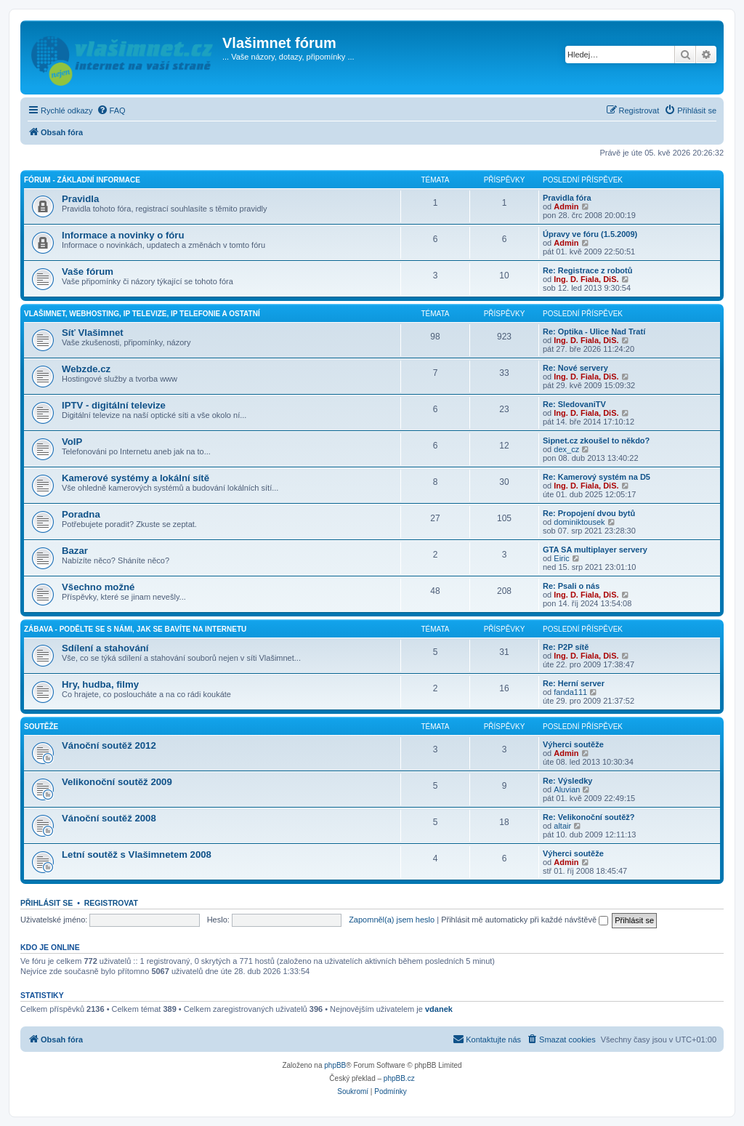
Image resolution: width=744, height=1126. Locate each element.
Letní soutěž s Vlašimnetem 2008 (136, 854)
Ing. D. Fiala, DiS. (586, 279)
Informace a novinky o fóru (123, 235)
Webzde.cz (86, 368)
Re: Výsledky (567, 780)
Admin (566, 206)
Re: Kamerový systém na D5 (596, 476)
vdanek (439, 1009)
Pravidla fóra (567, 197)
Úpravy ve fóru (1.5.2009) (590, 234)
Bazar (75, 550)
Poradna (81, 514)
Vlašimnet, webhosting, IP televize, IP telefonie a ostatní (142, 314)
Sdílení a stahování (105, 648)
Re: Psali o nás (571, 586)
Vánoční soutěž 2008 (109, 818)
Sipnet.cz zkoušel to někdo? (596, 440)
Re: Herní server (573, 683)
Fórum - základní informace (82, 180)
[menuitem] (111, 110)
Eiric (561, 558)
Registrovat (111, 902)
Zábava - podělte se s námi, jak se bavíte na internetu (135, 629)
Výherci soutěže (573, 744)
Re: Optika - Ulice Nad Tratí (594, 331)
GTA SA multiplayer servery (595, 549)
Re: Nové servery (575, 367)
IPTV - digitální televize (114, 405)
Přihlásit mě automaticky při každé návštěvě (524, 919)
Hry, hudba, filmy (100, 684)
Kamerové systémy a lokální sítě (135, 477)
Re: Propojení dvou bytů (589, 513)
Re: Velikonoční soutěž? (589, 817)
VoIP (72, 441)
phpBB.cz (399, 1078)
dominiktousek (579, 522)
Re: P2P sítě (566, 647)
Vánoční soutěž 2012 (109, 745)
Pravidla (80, 198)
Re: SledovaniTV (574, 404)
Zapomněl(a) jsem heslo (391, 919)
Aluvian (567, 789)
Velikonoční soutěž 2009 (117, 781)
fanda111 (570, 692)
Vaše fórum (87, 271)
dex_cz (566, 449)
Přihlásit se (46, 902)
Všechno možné (98, 587)
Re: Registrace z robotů (587, 270)
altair (562, 825)
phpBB (335, 1065)
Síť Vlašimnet (93, 332)
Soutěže (41, 727)
